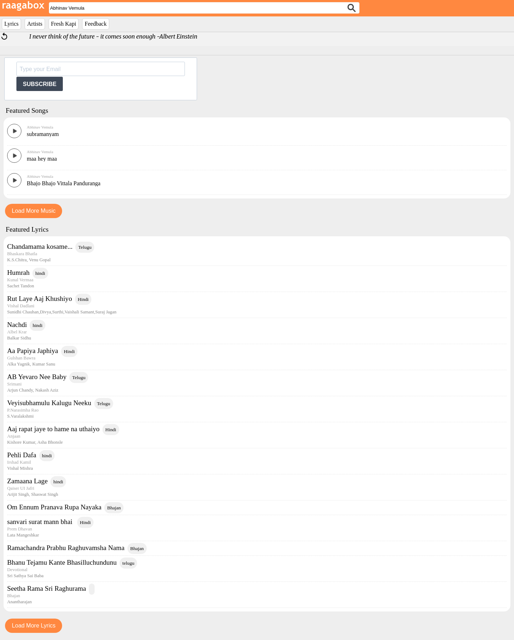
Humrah (18, 272)
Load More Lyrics (33, 626)
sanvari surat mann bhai (40, 521)
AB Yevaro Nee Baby (36, 377)
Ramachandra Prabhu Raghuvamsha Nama (66, 547)
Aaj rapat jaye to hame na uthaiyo (53, 429)
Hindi (83, 299)
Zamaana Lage (27, 481)
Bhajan (114, 507)
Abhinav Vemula (40, 127)
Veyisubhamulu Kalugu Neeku (49, 403)
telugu (128, 563)
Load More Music (34, 211)
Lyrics (11, 24)
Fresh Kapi (63, 24)
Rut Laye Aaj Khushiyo (39, 298)
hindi (40, 273)
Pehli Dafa (21, 455)
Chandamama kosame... (39, 246)
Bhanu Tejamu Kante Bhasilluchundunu (62, 562)
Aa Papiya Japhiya (32, 350)
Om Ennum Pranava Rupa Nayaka (54, 507)
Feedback (95, 24)
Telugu (84, 247)
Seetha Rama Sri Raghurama (46, 588)
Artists (34, 24)
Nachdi (17, 324)
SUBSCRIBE (39, 84)
